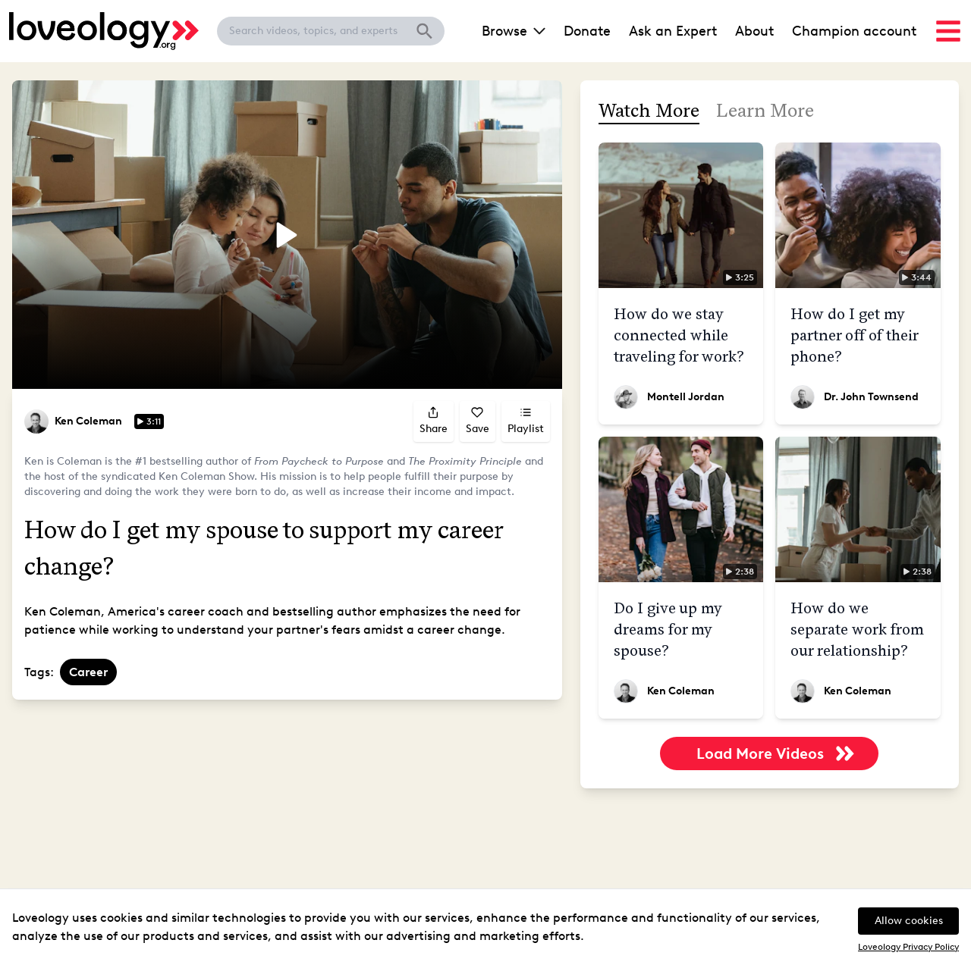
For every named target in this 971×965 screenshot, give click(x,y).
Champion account (854, 31)
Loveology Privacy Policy (908, 947)
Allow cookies (909, 920)
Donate (587, 31)
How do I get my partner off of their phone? (854, 335)
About (754, 31)
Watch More (649, 110)
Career (88, 672)
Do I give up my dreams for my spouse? (668, 629)
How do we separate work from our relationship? (857, 629)
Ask (673, 31)
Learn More (765, 110)
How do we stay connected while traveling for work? (679, 335)
